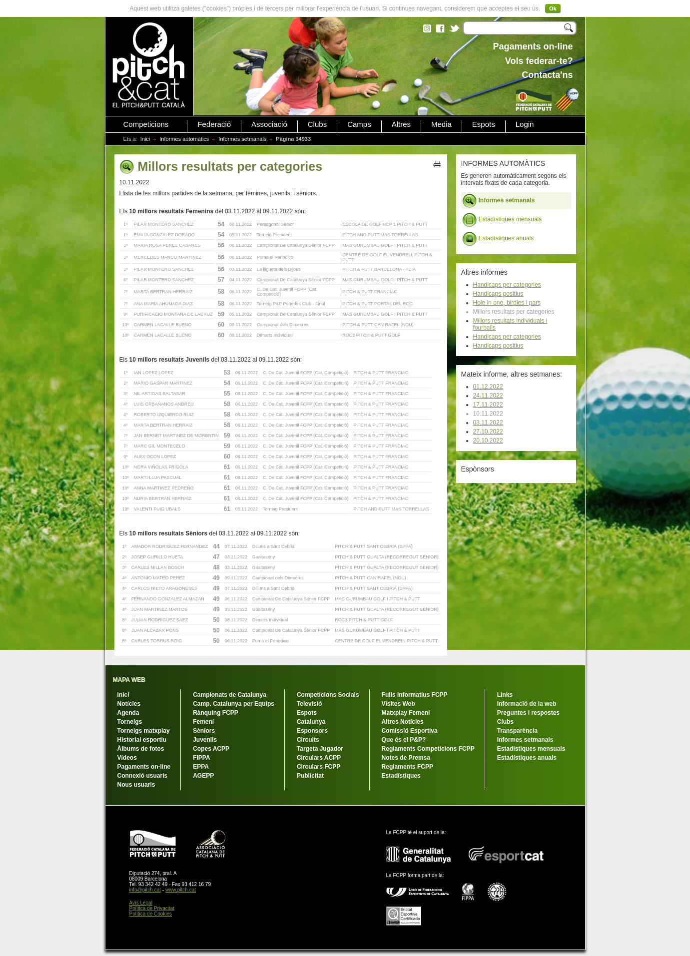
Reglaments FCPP (407, 766)
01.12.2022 (488, 386)
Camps (359, 124)
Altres (401, 124)
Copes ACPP (211, 748)
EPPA (201, 766)
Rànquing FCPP (215, 712)
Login (525, 124)
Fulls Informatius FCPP (415, 694)
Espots (483, 124)
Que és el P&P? (404, 739)
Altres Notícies (403, 721)
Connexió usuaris (142, 775)
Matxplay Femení (406, 712)
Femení (203, 721)
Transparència (517, 730)
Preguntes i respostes (528, 712)
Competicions (146, 124)
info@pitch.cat (145, 890)
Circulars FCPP (318, 766)
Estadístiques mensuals (502, 219)
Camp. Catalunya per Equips (233, 703)
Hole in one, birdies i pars (507, 302)
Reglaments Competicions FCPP (428, 748)
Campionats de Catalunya (229, 694)
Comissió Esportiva (410, 730)
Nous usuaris (136, 784)
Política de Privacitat (152, 908)
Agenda (128, 712)
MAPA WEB (129, 679)
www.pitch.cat (180, 890)
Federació (214, 124)
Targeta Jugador (320, 748)
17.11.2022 (488, 404)
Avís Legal (141, 903)
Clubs (317, 124)
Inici (145, 139)
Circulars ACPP (319, 757)
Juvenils (205, 739)
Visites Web (398, 703)
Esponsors (312, 730)
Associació (269, 124)
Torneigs (129, 721)
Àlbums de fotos (140, 748)
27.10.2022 (488, 431)
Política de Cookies (150, 914)
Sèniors (204, 730)
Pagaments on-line (144, 766)
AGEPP (203, 775)
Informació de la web (527, 703)
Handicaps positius (498, 293)
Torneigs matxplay (143, 730)
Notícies (129, 703)
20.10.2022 (488, 440)
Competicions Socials (328, 694)
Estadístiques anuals (498, 238)
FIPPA (201, 757)
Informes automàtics (184, 139)
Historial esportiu (142, 739)
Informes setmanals (242, 139)
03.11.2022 (488, 422)
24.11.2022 (488, 395)
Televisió (309, 703)
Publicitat (310, 775)
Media (441, 124)
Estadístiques (401, 775)
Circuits (308, 739)
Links (505, 694)
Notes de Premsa (406, 757)
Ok (553, 8)
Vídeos (127, 757)
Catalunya (311, 721)
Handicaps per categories (507, 284)
